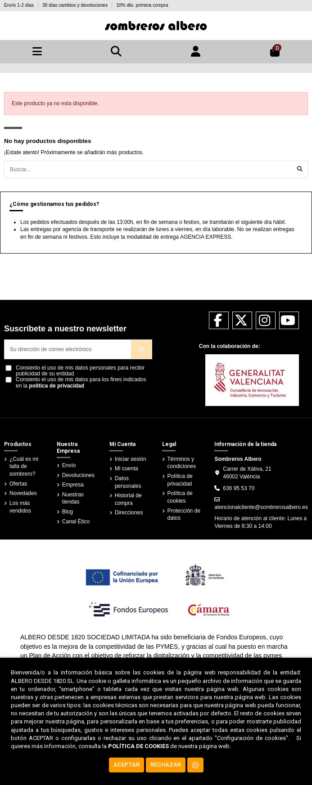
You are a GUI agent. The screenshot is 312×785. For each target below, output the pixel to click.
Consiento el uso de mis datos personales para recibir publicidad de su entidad (80, 371)
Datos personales (128, 482)
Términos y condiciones (181, 463)
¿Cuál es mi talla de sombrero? (23, 466)
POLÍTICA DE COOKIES (138, 746)
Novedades (23, 493)
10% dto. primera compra (142, 5)
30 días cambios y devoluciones (75, 5)
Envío (69, 465)
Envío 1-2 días (19, 5)
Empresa (73, 485)
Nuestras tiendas (73, 498)
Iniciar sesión (130, 459)
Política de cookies (180, 497)
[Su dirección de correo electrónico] (68, 349)
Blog (67, 511)
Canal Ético (76, 521)
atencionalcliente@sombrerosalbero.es (261, 507)
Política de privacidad (180, 480)
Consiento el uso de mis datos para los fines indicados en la (81, 382)
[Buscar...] (300, 169)
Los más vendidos (20, 507)
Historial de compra (128, 499)
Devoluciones (78, 475)
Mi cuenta (126, 468)
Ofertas (18, 484)
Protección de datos (183, 515)
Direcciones (129, 512)
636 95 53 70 (238, 488)
